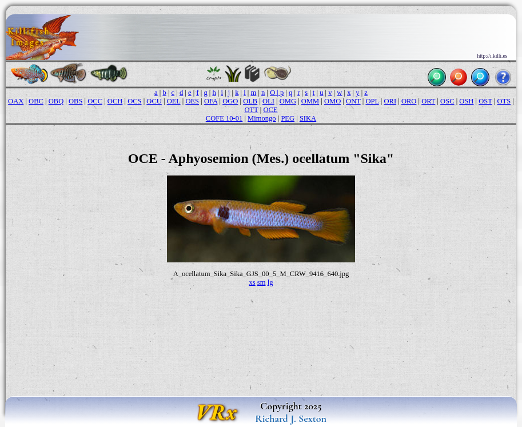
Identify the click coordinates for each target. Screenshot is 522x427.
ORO (409, 101)
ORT (428, 101)
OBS (75, 101)
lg (270, 282)
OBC (36, 101)
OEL (174, 101)
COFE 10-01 (224, 118)
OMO (332, 101)
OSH (466, 101)
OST (485, 101)
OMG (288, 101)
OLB (250, 101)
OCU (154, 101)
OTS (504, 101)
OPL (371, 101)
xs (252, 282)
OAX (15, 101)
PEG (287, 118)
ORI (390, 101)
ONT (353, 101)
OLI (268, 101)
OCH (115, 101)
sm (261, 282)
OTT (251, 110)
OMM (310, 101)
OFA (210, 101)
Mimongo (262, 118)
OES (192, 101)
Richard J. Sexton (290, 418)
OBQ (56, 101)
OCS (134, 101)
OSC (447, 101)
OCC (94, 101)
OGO (230, 101)
